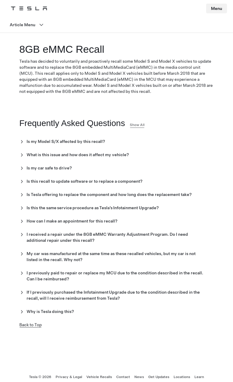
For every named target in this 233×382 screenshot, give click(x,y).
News (139, 377)
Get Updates (158, 377)
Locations (182, 377)
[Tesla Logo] (29, 8)
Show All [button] (137, 125)
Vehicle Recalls (99, 377)
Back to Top (30, 324)
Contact (123, 377)
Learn (199, 377)
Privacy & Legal (69, 377)
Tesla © (40, 377)
